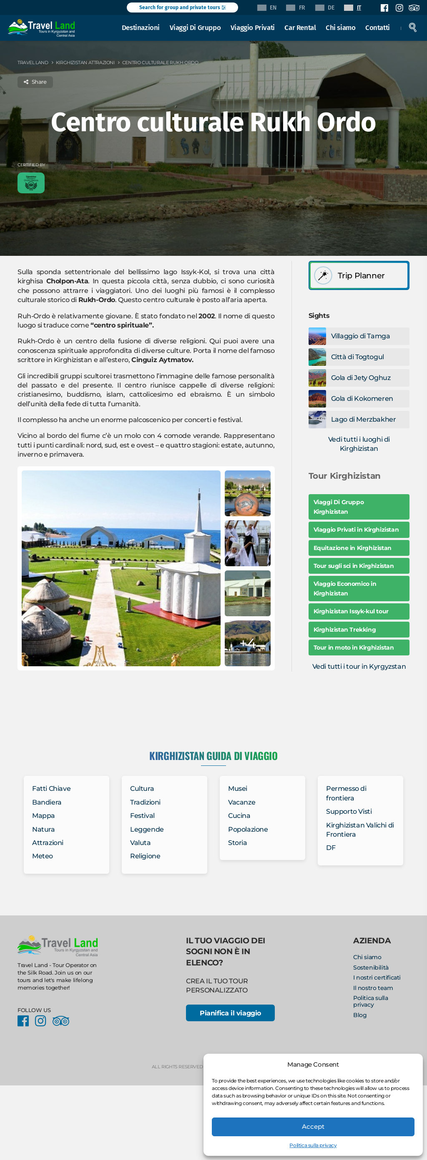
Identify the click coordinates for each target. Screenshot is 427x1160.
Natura (43, 829)
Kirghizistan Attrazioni (85, 62)
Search (414, 26)
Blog (360, 1015)
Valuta (140, 843)
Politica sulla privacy (313, 1145)
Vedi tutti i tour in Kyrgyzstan (359, 666)
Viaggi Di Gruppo (197, 26)
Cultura (142, 788)
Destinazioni (142, 26)
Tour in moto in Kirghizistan (354, 647)
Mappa (43, 816)
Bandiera (47, 802)
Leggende (147, 829)
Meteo (42, 856)
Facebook (384, 7)
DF (330, 848)
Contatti (379, 26)
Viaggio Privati (254, 26)
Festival (142, 816)
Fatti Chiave (51, 788)
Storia (237, 843)
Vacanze (241, 802)
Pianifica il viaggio (230, 1013)
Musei (237, 788)
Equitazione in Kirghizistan (353, 548)
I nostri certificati (377, 977)
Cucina (239, 816)
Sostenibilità (371, 967)
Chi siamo (342, 26)
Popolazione (248, 829)
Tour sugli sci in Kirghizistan (354, 566)
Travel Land (33, 62)
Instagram (399, 7)
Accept (313, 1126)
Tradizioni (145, 802)
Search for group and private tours (182, 7)
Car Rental (302, 26)
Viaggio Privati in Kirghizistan (356, 529)
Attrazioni (47, 843)
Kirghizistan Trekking (345, 629)
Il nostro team (373, 988)
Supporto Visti (349, 811)
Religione (145, 856)
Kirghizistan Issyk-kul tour (351, 611)
